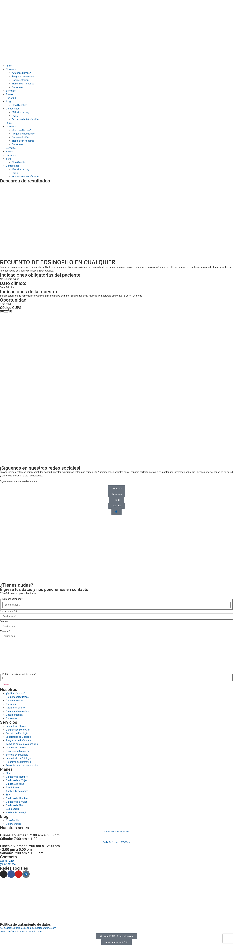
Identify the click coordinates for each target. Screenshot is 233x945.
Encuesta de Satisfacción (25, 119)
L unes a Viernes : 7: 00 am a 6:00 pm (30, 835)
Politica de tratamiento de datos (25, 924)
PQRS (15, 115)
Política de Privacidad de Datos (30, 678)
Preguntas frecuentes (23, 76)
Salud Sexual (12, 809)
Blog (8, 101)
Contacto (8, 856)
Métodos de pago (21, 112)
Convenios (17, 87)
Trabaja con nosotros (23, 83)
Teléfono (5, 621)
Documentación (20, 80)
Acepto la (25, 678)
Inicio (9, 65)
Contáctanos (12, 108)
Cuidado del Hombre (17, 798)
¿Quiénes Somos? (21, 72)
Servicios (11, 90)
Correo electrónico (10, 611)
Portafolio (11, 98)
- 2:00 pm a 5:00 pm (16, 849)
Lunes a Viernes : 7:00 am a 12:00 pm (30, 846)
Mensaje (5, 631)
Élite (8, 794)
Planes (9, 94)
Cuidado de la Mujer (16, 801)
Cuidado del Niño (15, 805)
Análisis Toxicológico (17, 812)
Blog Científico (19, 105)
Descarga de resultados (25, 181)
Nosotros (11, 69)
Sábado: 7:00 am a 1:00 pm (22, 839)
